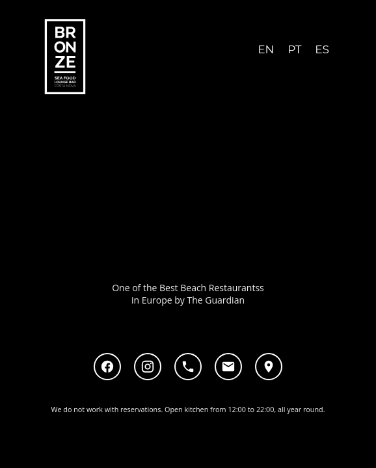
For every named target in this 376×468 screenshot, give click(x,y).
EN (266, 49)
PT (294, 49)
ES (322, 49)
